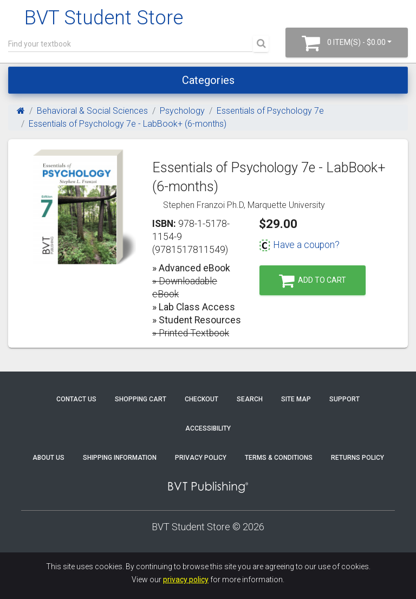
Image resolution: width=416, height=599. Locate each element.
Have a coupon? (299, 244)
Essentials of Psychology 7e (270, 111)
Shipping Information (120, 457)
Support (344, 399)
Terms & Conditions (279, 457)
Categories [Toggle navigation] (208, 80)
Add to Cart (312, 280)
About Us (48, 457)
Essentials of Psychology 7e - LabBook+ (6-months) (127, 124)
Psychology (182, 111)
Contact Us (76, 399)
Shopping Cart (140, 399)
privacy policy (186, 579)
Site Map (296, 399)
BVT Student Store (103, 17)
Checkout (201, 399)
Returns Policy (357, 457)
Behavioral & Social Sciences (92, 111)
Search (250, 399)
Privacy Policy (200, 457)
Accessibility (208, 428)
